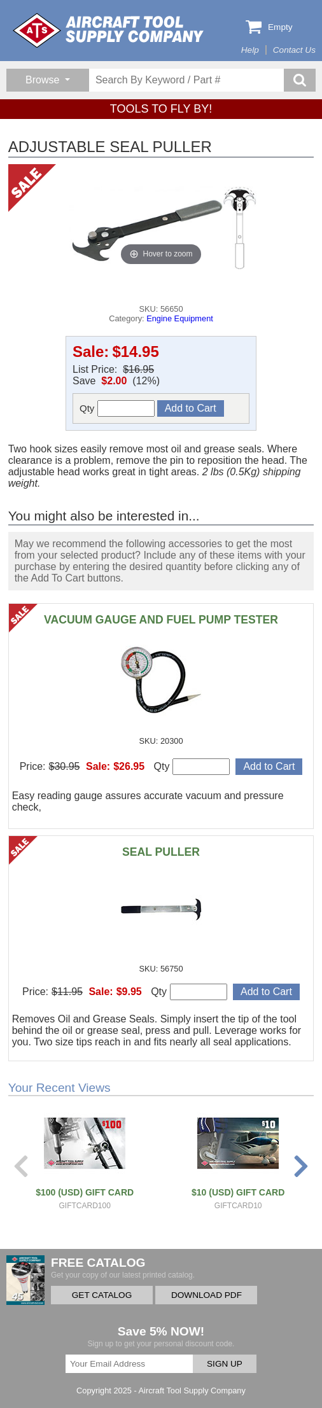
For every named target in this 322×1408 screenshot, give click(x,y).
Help (250, 50)
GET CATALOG (102, 1295)
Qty (117, 408)
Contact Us (294, 50)
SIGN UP (224, 1364)
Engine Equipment (179, 318)
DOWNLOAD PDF (206, 1295)
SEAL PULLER (161, 852)
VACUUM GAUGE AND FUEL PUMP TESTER (161, 619)
